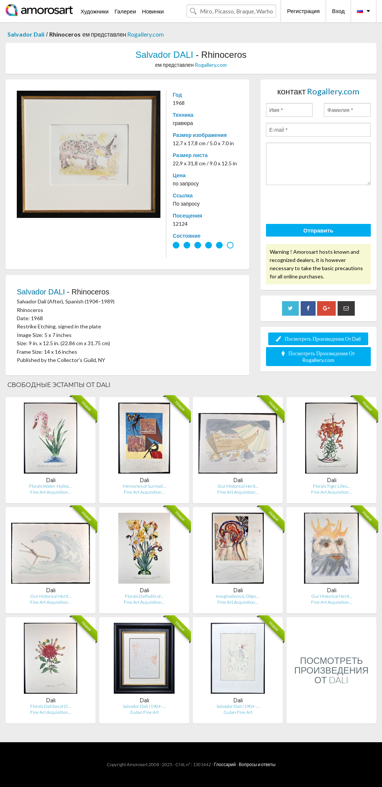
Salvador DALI (164, 55)
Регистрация (303, 10)
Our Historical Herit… (238, 486)
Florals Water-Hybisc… (50, 486)
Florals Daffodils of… (144, 596)
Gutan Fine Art (144, 712)
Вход (338, 10)
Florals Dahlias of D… (50, 706)
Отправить (318, 230)
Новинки (153, 11)
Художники (95, 11)
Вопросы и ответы (257, 764)
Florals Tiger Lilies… (331, 486)
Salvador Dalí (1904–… (144, 706)
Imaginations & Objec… (238, 596)
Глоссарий (225, 764)
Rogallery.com (145, 34)
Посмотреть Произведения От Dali (318, 338)
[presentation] (322, 205)
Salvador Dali (25, 34)
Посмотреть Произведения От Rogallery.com (318, 356)
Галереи (125, 11)
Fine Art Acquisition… (50, 492)
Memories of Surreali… (144, 486)
